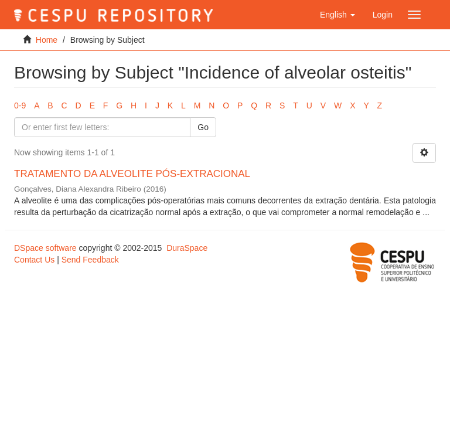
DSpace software (45, 248)
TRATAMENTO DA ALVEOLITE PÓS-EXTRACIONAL (132, 173)
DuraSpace (186, 248)
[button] (337, 14)
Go (203, 127)
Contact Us (34, 259)
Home (46, 40)
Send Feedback (90, 259)
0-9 (20, 105)
